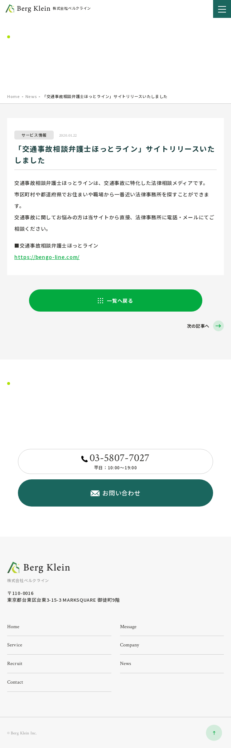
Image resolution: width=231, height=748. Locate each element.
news (125, 663)
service (14, 645)
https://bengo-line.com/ (47, 256)
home (13, 96)
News (31, 96)
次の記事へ (198, 326)
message (128, 627)
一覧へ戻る (120, 300)
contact (15, 682)
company (129, 645)
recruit (14, 663)
